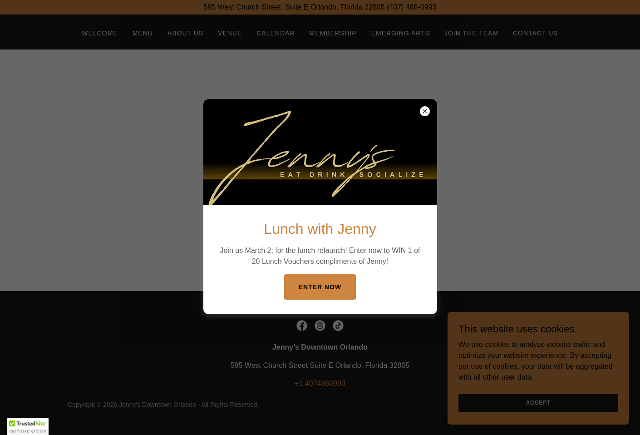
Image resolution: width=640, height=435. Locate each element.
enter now (320, 287)
